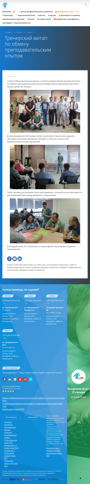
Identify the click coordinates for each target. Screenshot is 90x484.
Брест (7, 330)
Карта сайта (33, 417)
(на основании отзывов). (11, 387)
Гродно (30, 296)
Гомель (52, 296)
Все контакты (11, 417)
